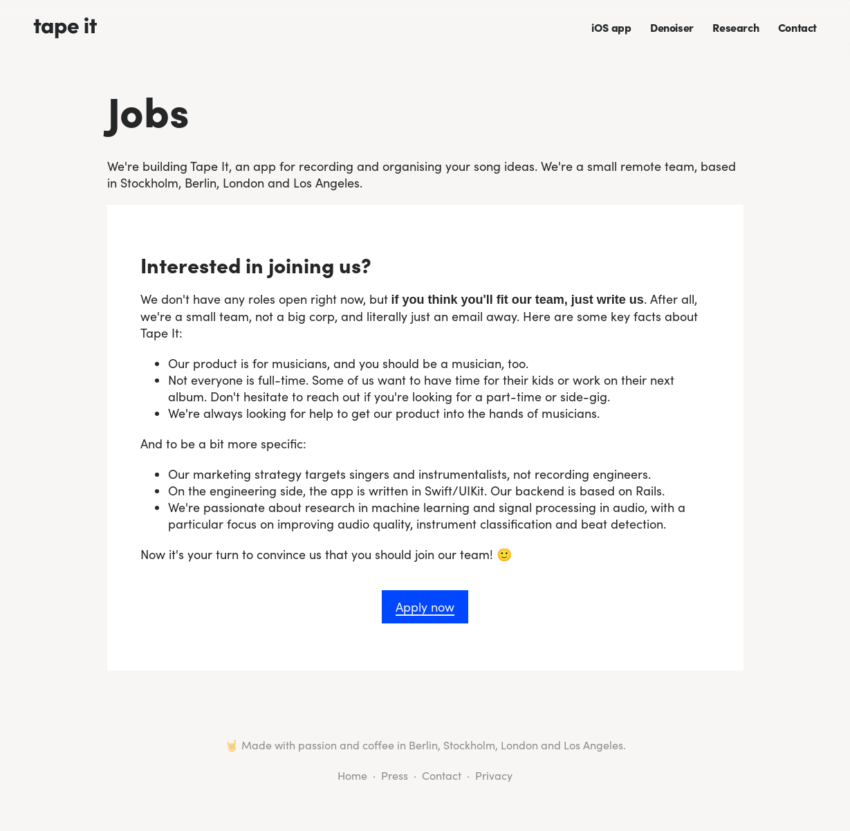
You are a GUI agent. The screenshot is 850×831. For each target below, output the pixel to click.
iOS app (611, 27)
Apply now (425, 607)
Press (394, 775)
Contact (797, 27)
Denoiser (672, 27)
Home (352, 775)
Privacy (493, 775)
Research (735, 27)
